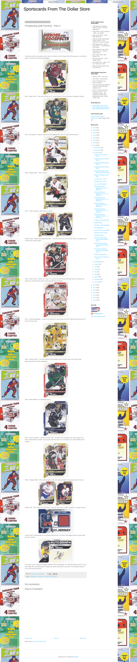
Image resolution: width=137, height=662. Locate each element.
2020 (94, 143)
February (97, 279)
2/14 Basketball (98, 227)
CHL (43, 576)
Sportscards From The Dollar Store (57, 9)
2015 (94, 292)
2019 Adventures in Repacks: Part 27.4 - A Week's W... (101, 199)
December (98, 147)
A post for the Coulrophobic (102, 230)
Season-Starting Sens (100, 254)
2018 (94, 285)
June (96, 269)
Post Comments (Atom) (39, 641)
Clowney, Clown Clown (100, 232)
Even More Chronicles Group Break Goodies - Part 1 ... (101, 250)
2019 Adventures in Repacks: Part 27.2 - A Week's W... (101, 210)
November (98, 150)
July (96, 267)
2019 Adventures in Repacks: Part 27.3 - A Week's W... (101, 205)
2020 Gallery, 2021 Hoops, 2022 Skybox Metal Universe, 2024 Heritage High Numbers (101, 107)
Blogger (76, 657)
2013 (94, 297)
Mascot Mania (98, 222)
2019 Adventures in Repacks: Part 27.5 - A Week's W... (101, 193)
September (98, 262)
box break (38, 576)
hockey (46, 576)
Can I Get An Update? (100, 184)
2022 (94, 138)
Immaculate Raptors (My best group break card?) (101, 171)
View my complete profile (98, 316)
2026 (94, 127)
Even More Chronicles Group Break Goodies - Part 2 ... (101, 245)
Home (56, 638)
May (96, 272)
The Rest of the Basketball (101, 225)
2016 (94, 290)
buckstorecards (98, 313)
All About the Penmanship (101, 220)
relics (50, 576)
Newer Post (28, 638)
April (96, 274)
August (97, 264)
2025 (94, 130)
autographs (33, 576)
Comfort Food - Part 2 (100, 179)
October (97, 152)
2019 (94, 145)
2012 (94, 300)
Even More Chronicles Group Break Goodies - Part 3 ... (101, 239)
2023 (94, 135)
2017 (94, 287)
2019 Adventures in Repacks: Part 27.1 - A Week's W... (101, 216)
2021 (94, 140)
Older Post (83, 638)
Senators (54, 576)
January (97, 282)
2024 (94, 133)
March (96, 277)
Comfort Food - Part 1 (100, 181)
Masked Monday (99, 235)
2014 (94, 295)
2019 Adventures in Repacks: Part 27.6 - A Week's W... (101, 188)
